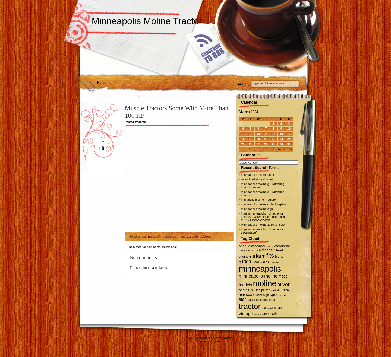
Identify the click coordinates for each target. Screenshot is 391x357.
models (245, 284)
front (279, 256)
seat (259, 295)
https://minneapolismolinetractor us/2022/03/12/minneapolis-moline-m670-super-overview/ (264, 217)
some (194, 236)
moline (264, 283)
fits (270, 255)
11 (243, 133)
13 (258, 133)
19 (250, 139)
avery (269, 246)
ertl (252, 256)
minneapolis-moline (258, 276)
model (283, 276)
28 (265, 144)
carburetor (282, 246)
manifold (275, 262)
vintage (246, 313)
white (276, 313)
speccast (278, 294)
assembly (258, 246)
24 (289, 139)
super (271, 299)
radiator (276, 290)
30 (281, 144)
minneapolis (260, 268)
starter (251, 299)
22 (273, 139)
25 (243, 144)
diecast (268, 250)
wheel (266, 314)
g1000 (245, 261)
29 (273, 144)
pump (265, 290)
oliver (283, 284)
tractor (250, 306)
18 (243, 139)
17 (289, 133)
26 (250, 144)
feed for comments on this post (153, 246)
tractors (205, 236)
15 (273, 133)
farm (261, 256)
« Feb (250, 149)
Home (101, 83)
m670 (264, 262)
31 (289, 144)
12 (250, 133)
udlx (279, 308)
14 (265, 133)
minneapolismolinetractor (257, 174)
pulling (255, 290)
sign (266, 295)
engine (243, 256)
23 (281, 139)
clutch (256, 250)
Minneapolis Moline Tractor (147, 21)
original (244, 290)
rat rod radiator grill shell (257, 179)
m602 (256, 262)
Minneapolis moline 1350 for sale (263, 224)
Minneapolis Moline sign (257, 209)
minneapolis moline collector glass (263, 204)
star (242, 299)
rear (242, 295)
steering (261, 299)
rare (285, 290)
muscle (153, 236)
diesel (279, 250)
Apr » (281, 149)
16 (281, 133)
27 (258, 144)
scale (251, 294)
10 (289, 128)
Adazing (216, 341)
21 (265, 139)
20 (258, 139)
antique (244, 246)
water (257, 314)
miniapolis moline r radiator (259, 199)
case (242, 250)
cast (248, 250)
